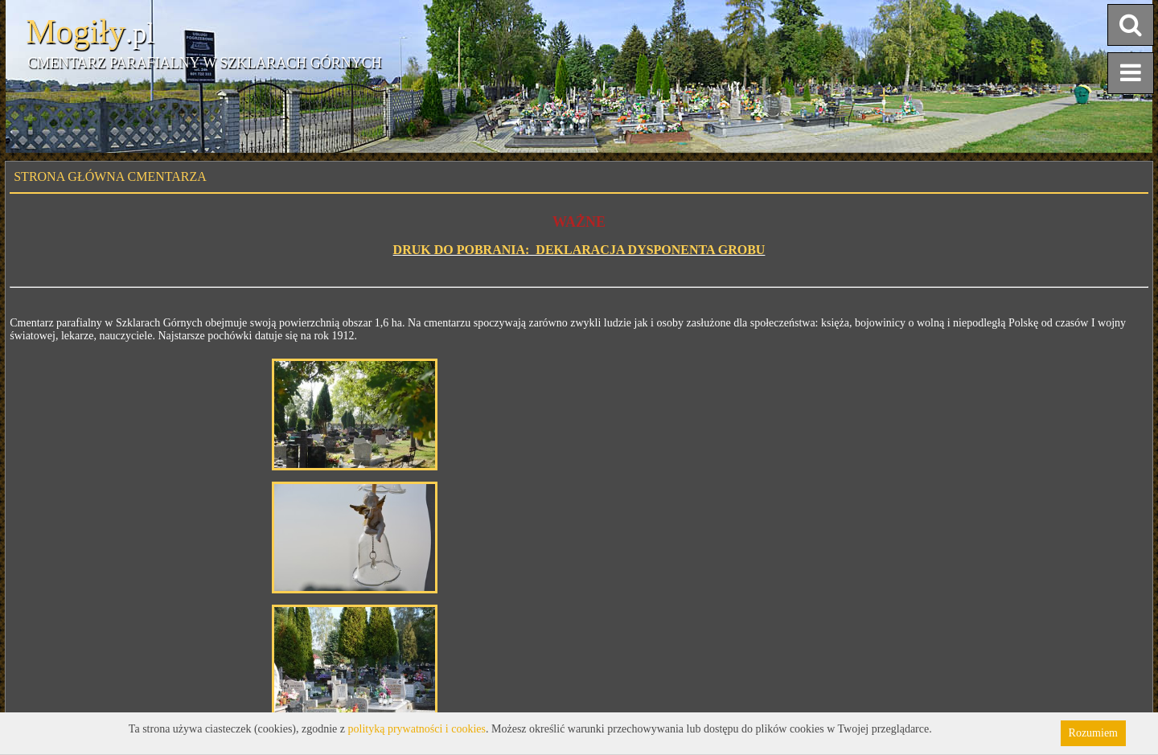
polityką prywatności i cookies (417, 729)
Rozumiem (1093, 733)
